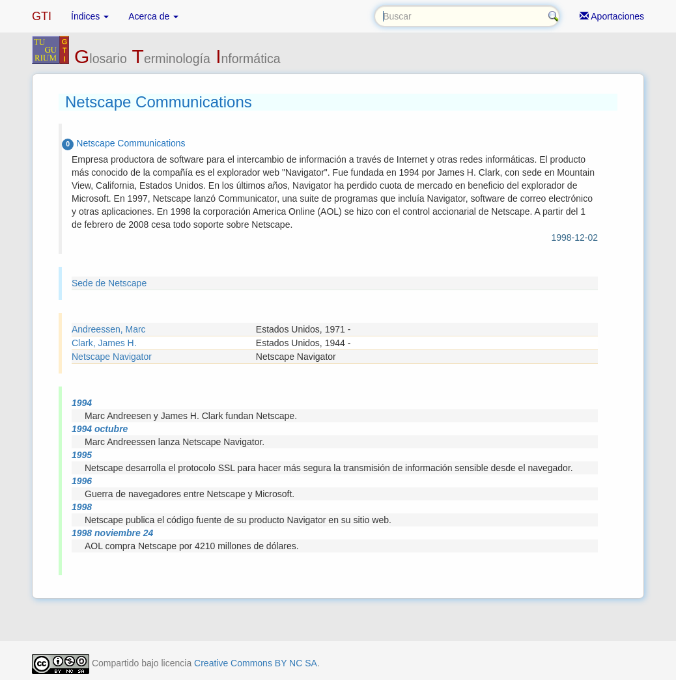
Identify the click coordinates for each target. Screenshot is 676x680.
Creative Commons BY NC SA (255, 663)
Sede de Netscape (109, 283)
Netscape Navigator (112, 356)
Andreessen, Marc (109, 329)
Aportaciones (612, 16)
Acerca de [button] (153, 16)
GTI (41, 16)
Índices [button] (90, 16)
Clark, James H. (104, 343)
